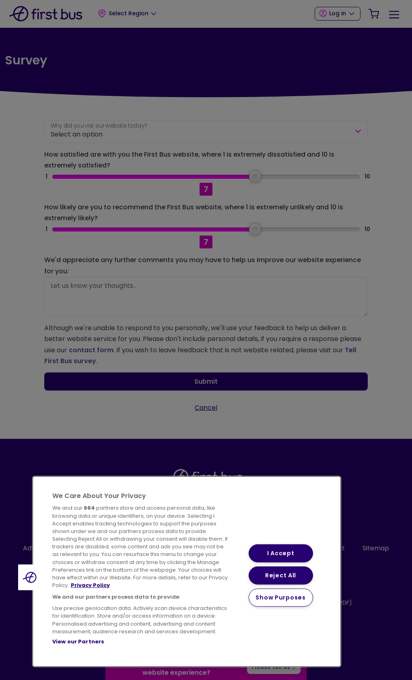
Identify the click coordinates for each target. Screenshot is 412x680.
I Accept (281, 553)
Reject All (280, 575)
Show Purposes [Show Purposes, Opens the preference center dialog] (280, 597)
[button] (31, 577)
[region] (186, 571)
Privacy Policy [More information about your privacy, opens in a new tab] (90, 585)
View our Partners (78, 641)
